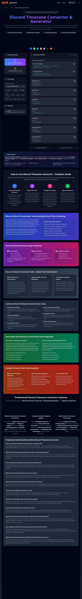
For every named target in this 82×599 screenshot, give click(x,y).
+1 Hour (8, 90)
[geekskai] (9, 2)
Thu (19, 99)
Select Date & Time (9, 83)
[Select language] (72, 2)
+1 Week (22, 90)
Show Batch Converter (41, 147)
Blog (58, 2)
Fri (23, 99)
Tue (11, 99)
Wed (15, 99)
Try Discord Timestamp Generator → (16, 389)
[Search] (79, 2)
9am (7, 94)
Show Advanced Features (66, 147)
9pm (23, 94)
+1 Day (15, 90)
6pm (18, 94)
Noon (13, 94)
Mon (7, 99)
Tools (11, 7)
